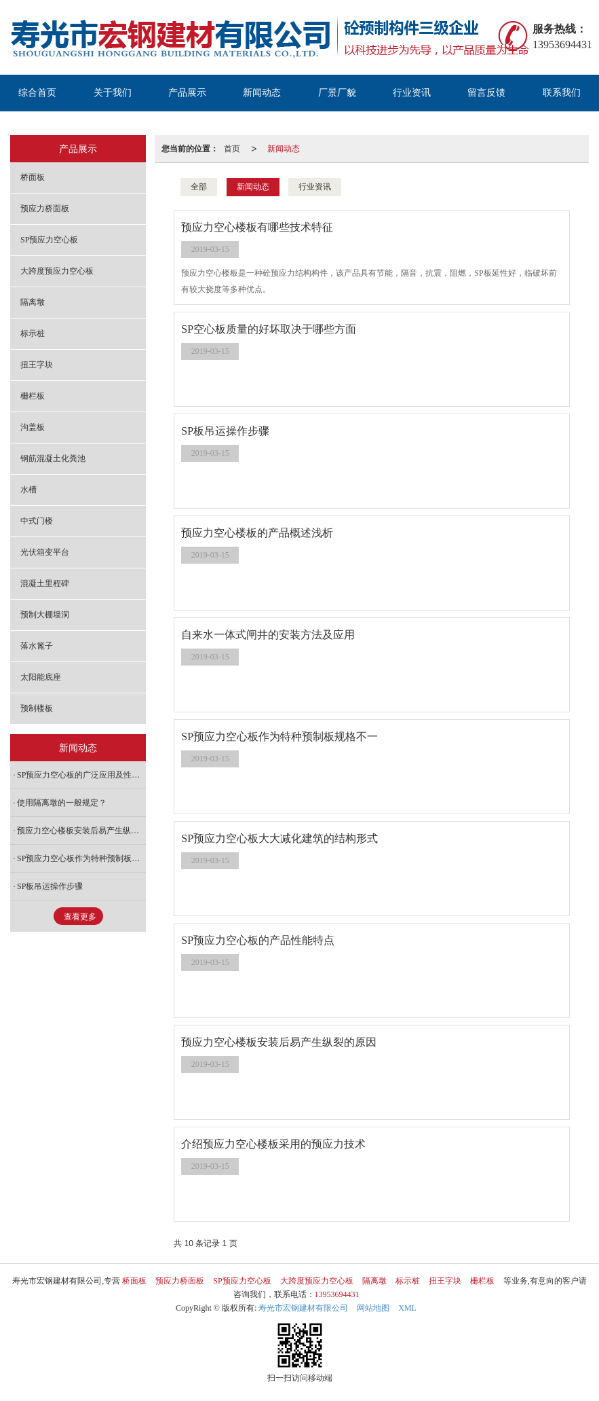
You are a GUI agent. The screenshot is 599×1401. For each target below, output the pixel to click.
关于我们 (113, 93)
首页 (232, 148)
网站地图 (373, 1308)
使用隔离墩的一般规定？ (62, 802)
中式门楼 (36, 521)
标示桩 (32, 333)
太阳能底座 (40, 677)
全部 (199, 187)
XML (407, 1308)
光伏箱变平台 (44, 552)
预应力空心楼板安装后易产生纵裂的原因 (81, 830)
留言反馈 (486, 93)
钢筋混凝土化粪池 (52, 458)
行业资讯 (412, 93)
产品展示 (187, 93)
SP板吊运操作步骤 (50, 886)
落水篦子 (36, 646)
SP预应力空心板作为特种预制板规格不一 (81, 858)
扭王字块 (36, 364)
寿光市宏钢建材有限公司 (303, 1308)
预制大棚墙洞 (44, 614)
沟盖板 (32, 427)
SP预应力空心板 (49, 239)
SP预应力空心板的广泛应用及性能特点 (81, 775)
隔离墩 (32, 302)
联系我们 (562, 93)
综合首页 (37, 93)
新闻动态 (262, 93)
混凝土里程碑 (44, 583)
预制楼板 (36, 708)
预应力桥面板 (44, 208)
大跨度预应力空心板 (57, 271)
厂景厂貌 (337, 93)
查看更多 (80, 917)
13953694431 (337, 1294)
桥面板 (32, 177)
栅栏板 (32, 396)
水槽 (28, 489)
